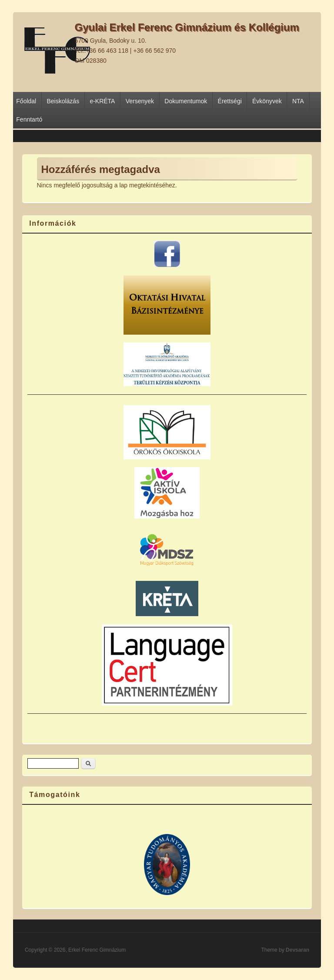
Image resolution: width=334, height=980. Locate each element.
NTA (298, 101)
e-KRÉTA (102, 101)
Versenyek (140, 101)
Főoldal (26, 101)
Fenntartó (29, 119)
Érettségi (230, 101)
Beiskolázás (63, 101)
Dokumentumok (185, 101)
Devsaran (297, 950)
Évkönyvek (267, 101)
